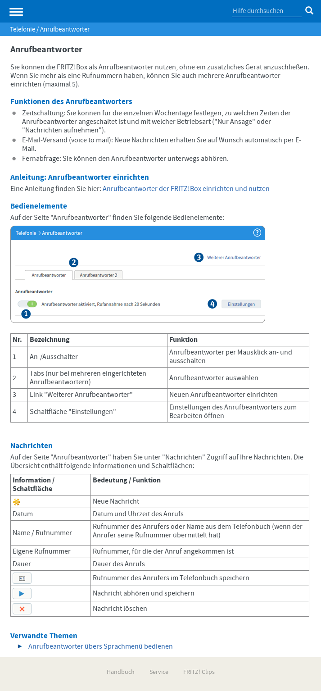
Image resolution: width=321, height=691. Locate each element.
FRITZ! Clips (199, 672)
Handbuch (121, 672)
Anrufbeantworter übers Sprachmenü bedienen (100, 646)
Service (158, 672)
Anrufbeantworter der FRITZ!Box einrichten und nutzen (186, 188)
